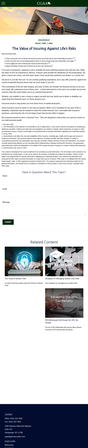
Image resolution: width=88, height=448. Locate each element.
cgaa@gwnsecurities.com (15, 437)
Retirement (9, 445)
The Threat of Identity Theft (15, 279)
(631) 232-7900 (16, 418)
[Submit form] (8, 222)
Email (5, 189)
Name (5, 176)
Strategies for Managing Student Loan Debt (62, 279)
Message (6, 202)
